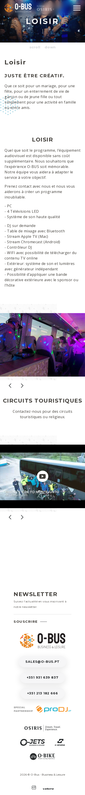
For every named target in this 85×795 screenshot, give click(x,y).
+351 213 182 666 (42, 693)
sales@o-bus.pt (42, 662)
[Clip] (42, 481)
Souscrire (26, 621)
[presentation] (10, 390)
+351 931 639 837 (42, 677)
